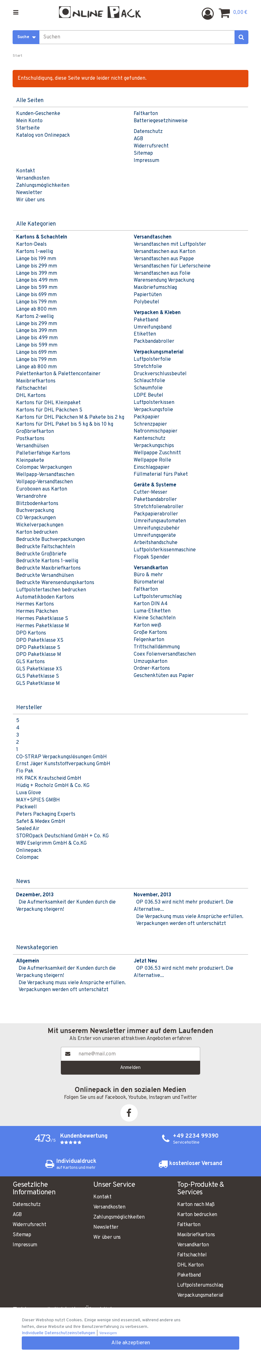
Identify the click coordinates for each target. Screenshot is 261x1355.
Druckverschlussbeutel (160, 374)
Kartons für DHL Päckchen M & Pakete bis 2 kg (70, 417)
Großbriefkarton (35, 431)
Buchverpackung (35, 511)
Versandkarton (193, 1245)
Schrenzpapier (150, 424)
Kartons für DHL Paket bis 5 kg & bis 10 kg (64, 424)
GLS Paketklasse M (38, 683)
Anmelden (130, 1068)
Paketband (146, 320)
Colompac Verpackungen (44, 467)
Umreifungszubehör (157, 528)
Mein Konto (29, 121)
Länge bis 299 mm (36, 266)
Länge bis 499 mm (37, 280)
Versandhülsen (32, 446)
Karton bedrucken (37, 532)
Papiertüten (148, 295)
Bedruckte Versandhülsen (45, 575)
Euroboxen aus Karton (41, 489)
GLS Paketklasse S (37, 676)
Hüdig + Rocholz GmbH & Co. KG (53, 786)
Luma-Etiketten (152, 611)
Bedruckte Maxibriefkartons (48, 568)
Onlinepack (29, 850)
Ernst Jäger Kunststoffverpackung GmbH (63, 764)
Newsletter (29, 193)
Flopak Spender (152, 557)
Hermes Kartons (35, 604)
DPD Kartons (31, 633)
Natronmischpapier (155, 431)
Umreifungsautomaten (160, 521)
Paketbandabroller (155, 500)
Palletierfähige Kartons (43, 453)
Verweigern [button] (108, 1333)
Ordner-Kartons (152, 668)
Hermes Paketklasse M (42, 626)
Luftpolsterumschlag (158, 597)
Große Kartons (150, 632)
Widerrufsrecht (151, 146)
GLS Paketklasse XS (39, 669)
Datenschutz (148, 132)
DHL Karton (190, 1265)
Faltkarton (146, 114)
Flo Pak (24, 771)
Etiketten (145, 334)
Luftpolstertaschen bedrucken (51, 590)
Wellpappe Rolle (152, 460)
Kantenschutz (149, 438)
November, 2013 (152, 895)
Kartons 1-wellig (34, 252)
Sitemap (143, 153)
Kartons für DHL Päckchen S (49, 410)
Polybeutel (146, 302)
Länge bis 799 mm (36, 302)
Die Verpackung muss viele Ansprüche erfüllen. (189, 917)
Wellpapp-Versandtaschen (45, 475)
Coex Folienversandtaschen (165, 654)
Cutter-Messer (150, 492)
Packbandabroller (154, 341)
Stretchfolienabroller (158, 507)
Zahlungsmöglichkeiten (42, 185)
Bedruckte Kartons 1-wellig (47, 561)
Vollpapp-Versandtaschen (44, 482)
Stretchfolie (148, 367)
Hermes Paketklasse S (42, 619)
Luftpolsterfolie (152, 359)
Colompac (27, 857)
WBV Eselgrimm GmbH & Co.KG (51, 843)
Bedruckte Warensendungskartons (55, 583)
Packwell (26, 807)
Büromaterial (149, 582)
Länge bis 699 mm (36, 295)
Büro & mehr (148, 575)
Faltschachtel (31, 388)
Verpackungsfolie (153, 410)
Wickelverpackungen (39, 525)
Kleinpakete (30, 460)
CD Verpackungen (36, 518)
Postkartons (30, 439)
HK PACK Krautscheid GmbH (48, 778)
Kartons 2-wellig (35, 316)
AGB (138, 139)
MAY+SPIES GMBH (38, 800)
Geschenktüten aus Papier (164, 676)
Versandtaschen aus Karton (164, 252)
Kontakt (25, 171)
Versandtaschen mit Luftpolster (170, 244)
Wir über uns (30, 200)
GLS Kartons (30, 662)
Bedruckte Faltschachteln (45, 547)
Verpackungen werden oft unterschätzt (181, 924)
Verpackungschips (154, 446)
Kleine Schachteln (155, 618)
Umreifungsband (152, 327)
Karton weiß (147, 625)
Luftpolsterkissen (154, 402)
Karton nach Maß (195, 1205)
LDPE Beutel (148, 395)
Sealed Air (27, 829)
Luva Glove (28, 793)
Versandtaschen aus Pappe (164, 259)
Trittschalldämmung (157, 647)
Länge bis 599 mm (36, 287)
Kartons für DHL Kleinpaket (48, 403)
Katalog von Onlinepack (43, 135)
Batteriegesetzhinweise (161, 121)
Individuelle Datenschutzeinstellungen (59, 1333)
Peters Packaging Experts (45, 814)
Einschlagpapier (152, 467)
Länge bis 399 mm (36, 273)
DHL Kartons (31, 396)
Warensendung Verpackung (164, 280)
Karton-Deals (31, 244)
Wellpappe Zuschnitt (157, 453)
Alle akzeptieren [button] (130, 1343)
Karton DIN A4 (151, 604)
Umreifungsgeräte (155, 535)
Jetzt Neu (145, 961)
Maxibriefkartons (35, 381)
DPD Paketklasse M (38, 655)
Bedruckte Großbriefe (41, 554)
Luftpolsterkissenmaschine (165, 550)
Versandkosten (32, 178)
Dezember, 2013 (35, 895)
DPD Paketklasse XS (39, 640)
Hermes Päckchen (37, 611)
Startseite (28, 128)
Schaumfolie (148, 388)
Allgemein (27, 961)
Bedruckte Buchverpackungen (50, 540)
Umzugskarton (150, 661)
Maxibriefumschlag (155, 287)
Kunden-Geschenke (38, 114)
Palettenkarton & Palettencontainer (58, 374)
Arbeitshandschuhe (155, 543)
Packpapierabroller (156, 514)
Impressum (146, 161)
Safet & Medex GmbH (40, 821)
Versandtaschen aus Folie (162, 273)
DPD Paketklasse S (38, 648)
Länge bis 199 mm (36, 259)
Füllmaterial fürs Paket (161, 474)
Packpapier (147, 417)
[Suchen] (241, 37)
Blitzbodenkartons (37, 504)
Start (17, 55)
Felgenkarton (149, 640)
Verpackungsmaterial (200, 1295)
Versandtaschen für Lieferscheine (172, 266)
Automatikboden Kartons (45, 597)
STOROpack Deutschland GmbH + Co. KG (62, 836)
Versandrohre (31, 496)
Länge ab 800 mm (36, 309)
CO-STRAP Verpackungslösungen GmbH (61, 757)
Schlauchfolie (149, 381)
